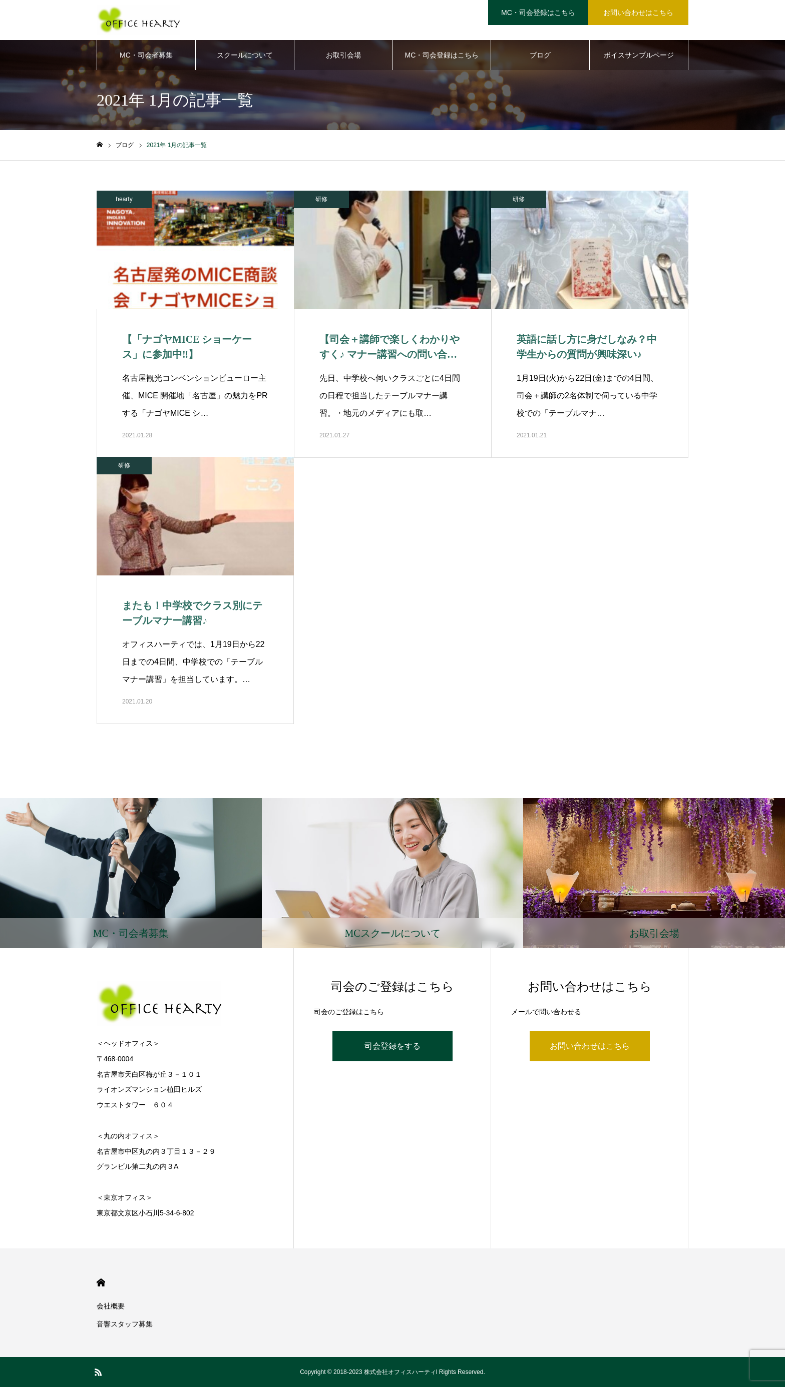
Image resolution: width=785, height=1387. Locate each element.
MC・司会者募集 (146, 55)
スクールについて (245, 55)
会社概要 (111, 1306)
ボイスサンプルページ (639, 55)
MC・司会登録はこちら (442, 55)
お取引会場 (343, 55)
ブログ (540, 55)
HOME (101, 1282)
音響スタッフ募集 (125, 1324)
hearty (124, 199)
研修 (321, 199)
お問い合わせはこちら (590, 1046)
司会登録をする (392, 1046)
